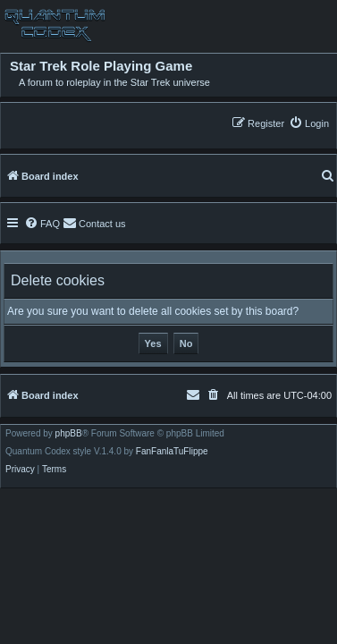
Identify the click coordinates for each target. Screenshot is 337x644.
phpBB (68, 433)
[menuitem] (309, 123)
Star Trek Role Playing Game (101, 66)
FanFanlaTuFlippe (172, 451)
